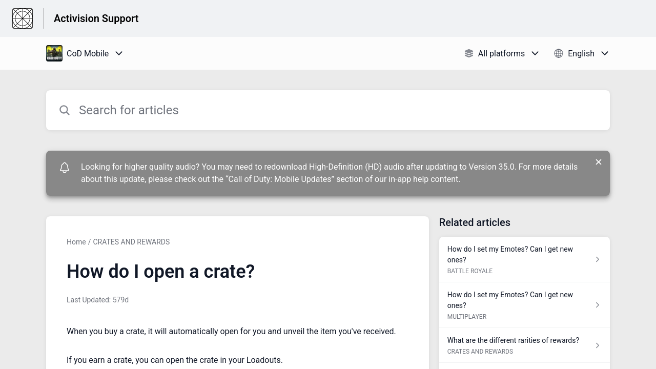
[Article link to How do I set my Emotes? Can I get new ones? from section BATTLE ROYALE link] (524, 259)
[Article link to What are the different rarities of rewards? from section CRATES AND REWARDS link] (524, 345)
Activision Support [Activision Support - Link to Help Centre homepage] (96, 18)
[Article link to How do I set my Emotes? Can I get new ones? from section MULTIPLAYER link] (524, 305)
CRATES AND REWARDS (131, 242)
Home (76, 242)
